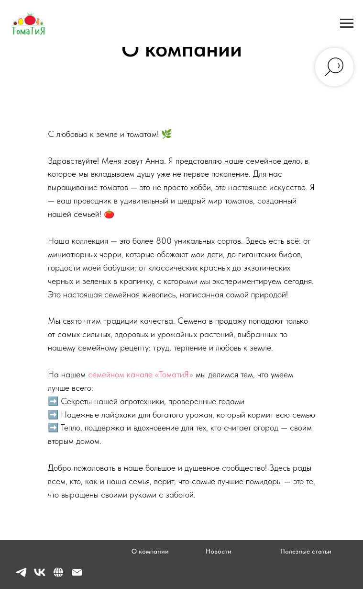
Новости (218, 551)
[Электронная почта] (77, 576)
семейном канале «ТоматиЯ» (140, 374)
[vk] (39, 576)
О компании (150, 551)
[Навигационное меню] (346, 23)
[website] (58, 576)
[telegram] (21, 576)
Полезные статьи (305, 551)
